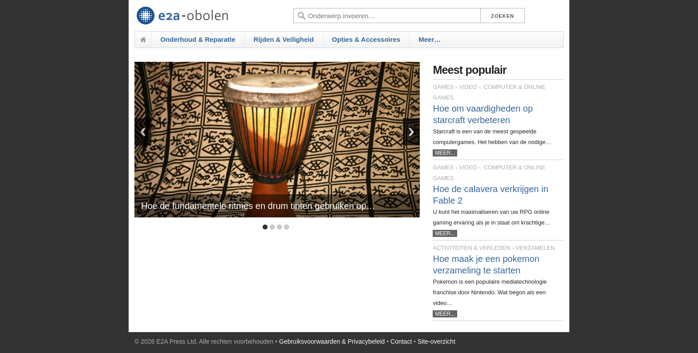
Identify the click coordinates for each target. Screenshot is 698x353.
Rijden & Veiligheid (284, 39)
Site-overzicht (436, 341)
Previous (142, 131)
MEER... (445, 153)
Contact (401, 341)
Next (411, 131)
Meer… (429, 39)
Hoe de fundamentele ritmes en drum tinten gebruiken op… (258, 206)
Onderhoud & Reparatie (197, 39)
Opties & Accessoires (366, 39)
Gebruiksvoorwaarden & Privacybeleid (332, 341)
